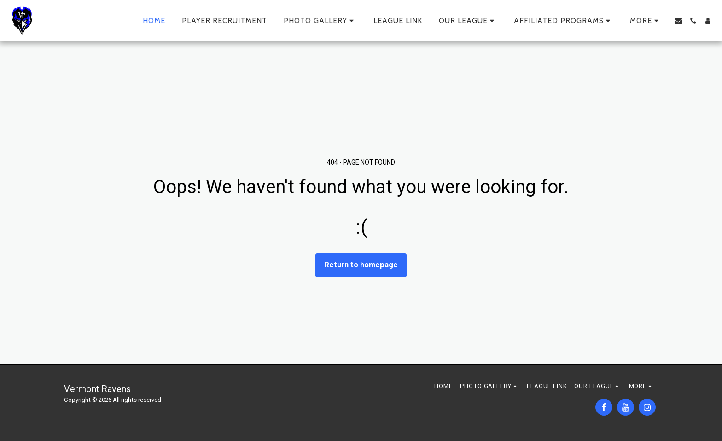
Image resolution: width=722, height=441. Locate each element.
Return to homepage (361, 264)
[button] (320, 20)
